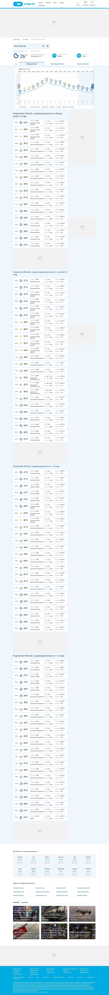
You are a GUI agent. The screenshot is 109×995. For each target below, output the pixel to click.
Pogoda (29, 4)
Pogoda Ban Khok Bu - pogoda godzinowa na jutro (34, 272)
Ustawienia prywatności (58, 977)
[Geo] (47, 46)
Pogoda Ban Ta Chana (18, 888)
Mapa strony (80, 977)
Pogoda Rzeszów (50, 972)
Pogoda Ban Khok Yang (62, 895)
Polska (40, 3)
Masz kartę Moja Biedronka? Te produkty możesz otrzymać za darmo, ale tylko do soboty (25, 934)
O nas (37, 977)
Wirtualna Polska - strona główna (18, 4)
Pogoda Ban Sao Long (41, 895)
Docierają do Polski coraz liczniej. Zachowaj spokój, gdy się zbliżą (80, 917)
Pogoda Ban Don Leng (18, 891)
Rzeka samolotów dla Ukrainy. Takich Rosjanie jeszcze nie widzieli (80, 934)
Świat (55, 3)
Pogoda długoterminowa (57, 64)
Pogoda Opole (16, 972)
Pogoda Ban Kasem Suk (83, 891)
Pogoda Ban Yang (40, 888)
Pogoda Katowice (84, 968)
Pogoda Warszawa (84, 972)
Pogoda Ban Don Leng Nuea (42, 891)
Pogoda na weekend (83, 64)
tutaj (46, 992)
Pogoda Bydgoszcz (34, 968)
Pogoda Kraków (34, 970)
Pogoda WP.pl (16, 39)
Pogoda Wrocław (17, 974)
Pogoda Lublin (49, 970)
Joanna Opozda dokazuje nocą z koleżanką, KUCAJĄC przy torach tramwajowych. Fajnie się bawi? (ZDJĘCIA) (53, 933)
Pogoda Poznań (33, 972)
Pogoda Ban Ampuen (18, 895)
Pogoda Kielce (16, 970)
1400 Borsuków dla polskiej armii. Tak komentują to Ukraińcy (51, 917)
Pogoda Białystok (17, 968)
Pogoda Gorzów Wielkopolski (70, 968)
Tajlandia (25, 39)
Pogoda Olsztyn (83, 970)
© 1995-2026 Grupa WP (19, 977)
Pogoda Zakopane (34, 974)
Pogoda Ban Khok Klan (61, 891)
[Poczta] (78, 4)
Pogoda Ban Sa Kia (61, 888)
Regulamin (70, 977)
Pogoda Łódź (66, 970)
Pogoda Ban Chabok (82, 895)
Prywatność (46, 977)
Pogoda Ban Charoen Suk (83, 888)
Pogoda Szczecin (67, 972)
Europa (48, 3)
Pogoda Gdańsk (50, 968)
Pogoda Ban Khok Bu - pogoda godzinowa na (32, 466)
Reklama (30, 977)
